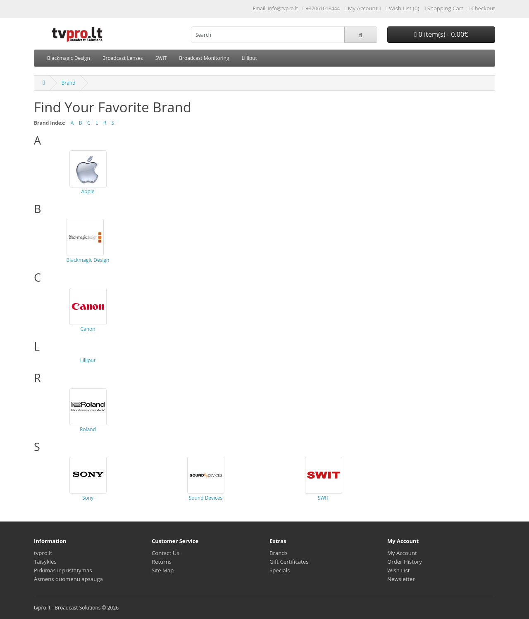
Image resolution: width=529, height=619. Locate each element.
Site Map (163, 570)
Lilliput (249, 58)
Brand (68, 82)
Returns (162, 561)
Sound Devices (205, 479)
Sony (88, 479)
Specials (279, 570)
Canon (88, 310)
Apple (88, 172)
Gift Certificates (288, 561)
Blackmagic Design (68, 58)
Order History (404, 561)
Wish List (398, 570)
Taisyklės (45, 561)
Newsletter (401, 579)
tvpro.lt (43, 553)
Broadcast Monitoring (204, 58)
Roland (88, 410)
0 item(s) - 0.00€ (441, 34)
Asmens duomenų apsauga (68, 579)
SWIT (161, 58)
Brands (278, 553)
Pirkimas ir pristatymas (63, 570)
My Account (402, 553)
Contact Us (165, 553)
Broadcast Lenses (122, 58)
